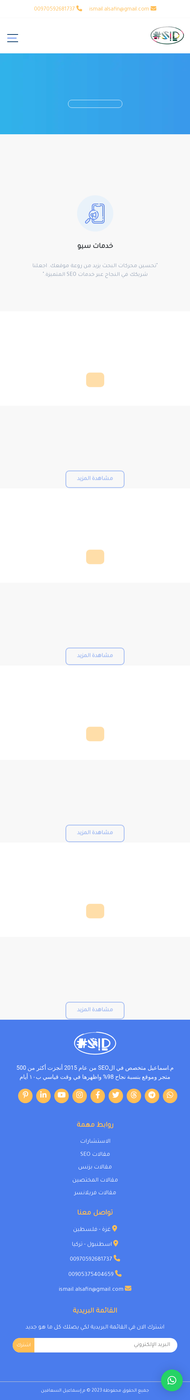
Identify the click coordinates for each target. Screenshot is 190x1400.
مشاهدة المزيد (95, 490)
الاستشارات (95, 1142)
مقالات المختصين (95, 1181)
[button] (172, 1380)
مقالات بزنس (95, 1167)
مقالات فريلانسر (95, 1193)
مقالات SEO (95, 1155)
